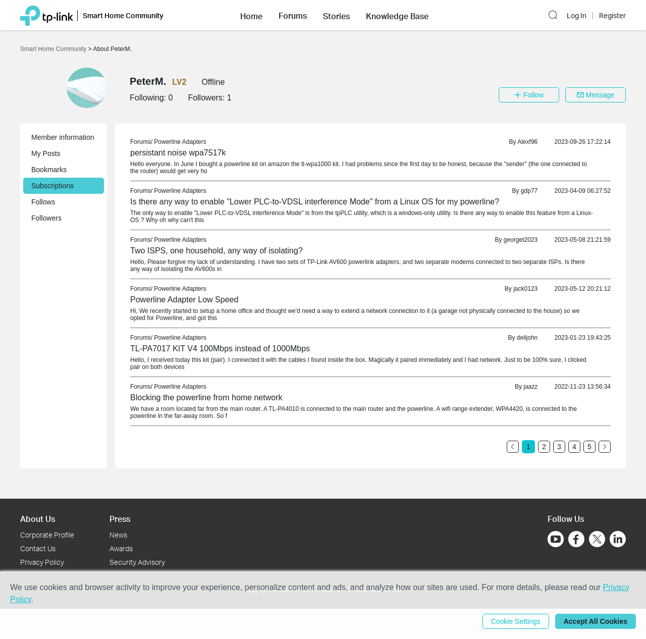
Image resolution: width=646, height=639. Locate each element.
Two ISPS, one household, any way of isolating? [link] (216, 250)
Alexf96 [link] (527, 141)
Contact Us (38, 548)
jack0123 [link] (525, 288)
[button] (251, 15)
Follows (43, 202)
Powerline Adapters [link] (180, 141)
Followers (46, 218)
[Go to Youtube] (556, 539)
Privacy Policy (42, 562)
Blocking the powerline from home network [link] (206, 397)
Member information (62, 137)
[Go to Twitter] (597, 540)
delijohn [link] (527, 337)
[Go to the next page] (605, 447)
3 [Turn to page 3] (559, 447)
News (118, 534)
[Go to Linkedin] (618, 539)
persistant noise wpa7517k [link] (178, 152)
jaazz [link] (530, 386)
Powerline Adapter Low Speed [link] (184, 299)
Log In (576, 15)
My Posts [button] (46, 153)
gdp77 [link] (529, 190)
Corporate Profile (47, 534)
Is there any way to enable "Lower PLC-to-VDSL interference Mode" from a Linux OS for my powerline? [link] (314, 201)
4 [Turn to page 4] (574, 447)
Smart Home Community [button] (123, 15)
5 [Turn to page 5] (589, 447)
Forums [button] (293, 16)
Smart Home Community (54, 48)
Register (612, 15)
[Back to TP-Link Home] (46, 15)
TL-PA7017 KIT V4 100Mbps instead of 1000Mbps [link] (220, 348)
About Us (37, 518)
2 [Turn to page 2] (544, 447)
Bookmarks (49, 170)
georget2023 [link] (520, 239)
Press (120, 518)
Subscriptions (52, 186)
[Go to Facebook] (576, 539)
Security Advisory (137, 562)
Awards (121, 548)
